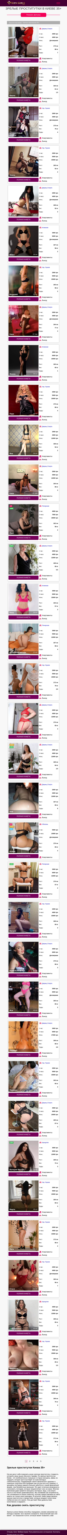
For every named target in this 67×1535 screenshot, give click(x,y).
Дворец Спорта (45, 28)
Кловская (43, 227)
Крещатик (44, 1142)
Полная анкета (23, 60)
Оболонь (43, 824)
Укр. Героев (44, 108)
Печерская (44, 506)
